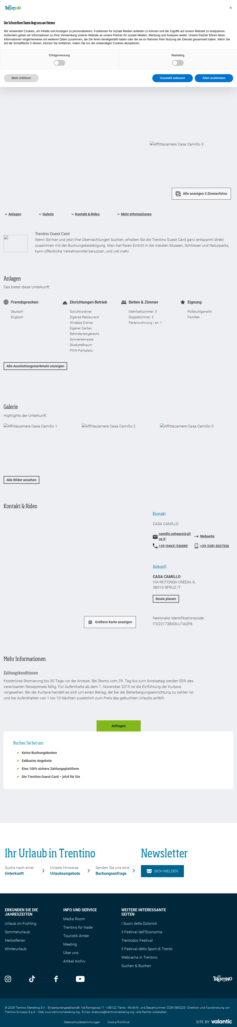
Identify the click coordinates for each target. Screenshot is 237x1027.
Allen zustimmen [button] (213, 78)
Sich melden (162, 871)
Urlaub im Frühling (20, 923)
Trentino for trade (77, 927)
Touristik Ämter (76, 935)
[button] (231, 8)
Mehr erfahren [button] (21, 78)
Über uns (70, 952)
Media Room (74, 919)
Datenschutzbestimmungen (82, 1022)
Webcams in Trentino (139, 957)
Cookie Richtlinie (118, 1022)
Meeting (70, 944)
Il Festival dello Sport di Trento (147, 949)
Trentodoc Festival (137, 940)
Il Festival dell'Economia (141, 932)
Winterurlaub (16, 949)
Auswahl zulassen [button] (172, 78)
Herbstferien (15, 940)
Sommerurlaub (17, 932)
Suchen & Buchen (136, 965)
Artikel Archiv (74, 961)
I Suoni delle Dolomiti (139, 923)
